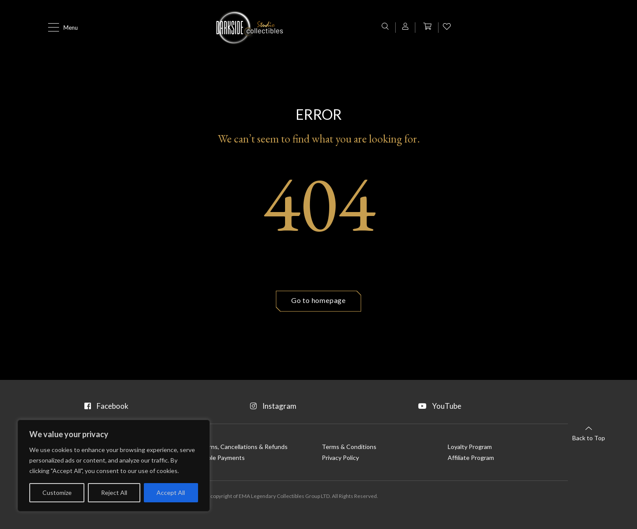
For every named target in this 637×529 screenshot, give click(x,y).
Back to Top (588, 433)
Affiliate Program (471, 457)
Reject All (114, 492)
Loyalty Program (470, 445)
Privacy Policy (340, 457)
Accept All (171, 492)
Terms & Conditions (349, 445)
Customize (57, 492)
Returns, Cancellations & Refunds (241, 445)
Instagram (319, 404)
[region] (113, 466)
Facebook (152, 404)
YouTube (485, 404)
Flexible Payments (220, 457)
